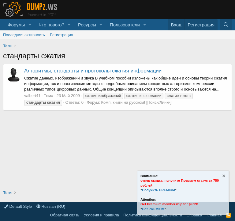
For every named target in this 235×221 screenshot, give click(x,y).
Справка (194, 215)
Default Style (18, 206)
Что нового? (51, 24)
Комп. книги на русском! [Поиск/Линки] (136, 102)
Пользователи (125, 24)
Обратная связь (64, 215)
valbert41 (32, 95)
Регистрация (61, 35)
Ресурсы (87, 24)
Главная (214, 215)
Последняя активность (24, 35)
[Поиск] (226, 24)
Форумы (16, 24)
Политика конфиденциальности (152, 215)
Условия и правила (101, 215)
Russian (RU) (50, 206)
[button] (29, 24)
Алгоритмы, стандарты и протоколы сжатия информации (93, 71)
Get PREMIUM (153, 209)
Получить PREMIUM (158, 190)
